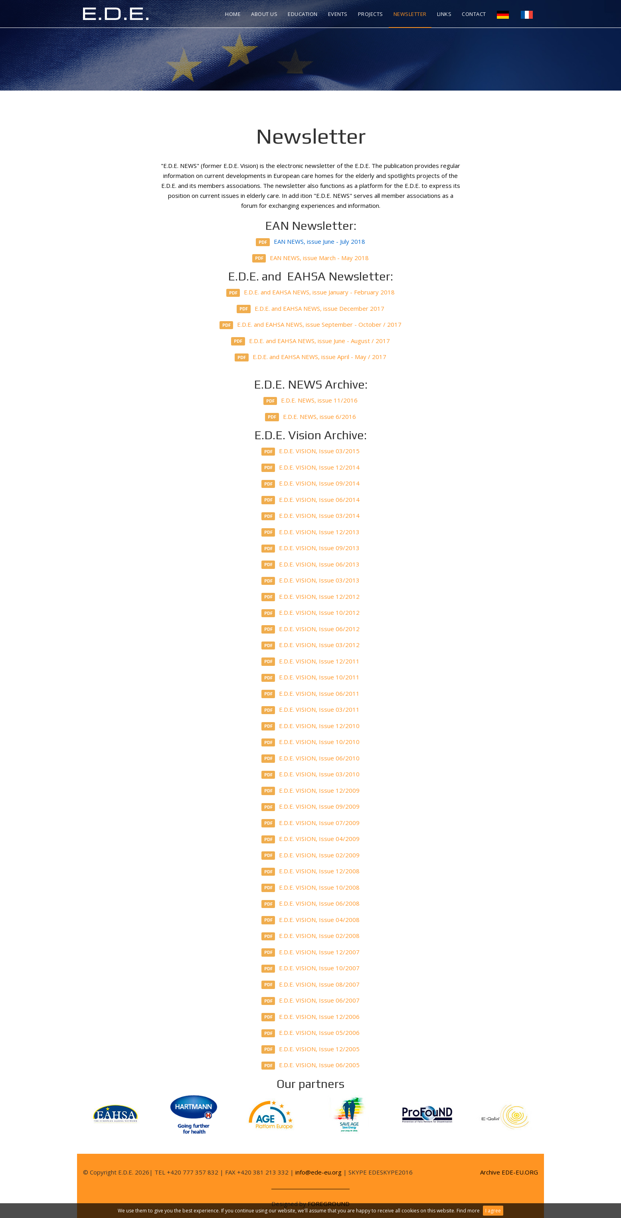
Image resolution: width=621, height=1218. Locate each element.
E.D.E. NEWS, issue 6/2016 (310, 417)
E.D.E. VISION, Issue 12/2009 (310, 790)
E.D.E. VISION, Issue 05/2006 (310, 1032)
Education (303, 14)
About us (264, 14)
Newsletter (410, 14)
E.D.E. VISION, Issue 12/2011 (310, 661)
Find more (468, 1210)
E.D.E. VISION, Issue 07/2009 (310, 823)
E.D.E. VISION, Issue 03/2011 (310, 709)
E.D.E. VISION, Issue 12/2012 (310, 596)
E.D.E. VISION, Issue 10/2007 (310, 968)
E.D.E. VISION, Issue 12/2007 (310, 952)
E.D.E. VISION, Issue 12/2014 (310, 467)
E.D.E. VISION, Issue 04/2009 (310, 839)
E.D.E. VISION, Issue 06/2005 (310, 1065)
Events (338, 14)
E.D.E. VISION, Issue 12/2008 (310, 871)
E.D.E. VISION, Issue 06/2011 (310, 693)
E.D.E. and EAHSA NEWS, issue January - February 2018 (310, 292)
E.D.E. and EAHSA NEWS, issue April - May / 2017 (310, 357)
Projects (370, 14)
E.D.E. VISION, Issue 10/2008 (310, 887)
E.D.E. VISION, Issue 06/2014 (310, 499)
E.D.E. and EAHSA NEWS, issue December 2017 (310, 308)
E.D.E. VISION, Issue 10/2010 (310, 742)
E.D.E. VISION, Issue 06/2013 (310, 564)
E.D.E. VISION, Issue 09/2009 (310, 806)
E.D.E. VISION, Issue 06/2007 (310, 1000)
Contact (474, 14)
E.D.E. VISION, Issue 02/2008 (310, 936)
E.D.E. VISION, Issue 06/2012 (310, 629)
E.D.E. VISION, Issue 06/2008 (310, 903)
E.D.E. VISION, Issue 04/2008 (310, 920)
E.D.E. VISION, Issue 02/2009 (310, 855)
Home (233, 14)
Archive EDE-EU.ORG (509, 1172)
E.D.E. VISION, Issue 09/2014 (310, 483)
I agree (493, 1210)
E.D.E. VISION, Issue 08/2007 (310, 984)
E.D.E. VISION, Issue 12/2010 (310, 726)
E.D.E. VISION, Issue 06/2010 (310, 758)
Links (444, 14)
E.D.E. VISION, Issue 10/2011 (310, 677)
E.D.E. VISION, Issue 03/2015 (310, 451)
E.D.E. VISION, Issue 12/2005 (310, 1049)
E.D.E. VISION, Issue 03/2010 (310, 774)
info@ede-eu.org (318, 1172)
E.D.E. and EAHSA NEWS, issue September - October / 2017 (311, 324)
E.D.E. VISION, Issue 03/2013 (310, 580)
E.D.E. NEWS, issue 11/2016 (310, 400)
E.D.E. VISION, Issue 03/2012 (310, 645)
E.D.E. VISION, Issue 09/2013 (310, 548)
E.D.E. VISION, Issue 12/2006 (310, 1017)
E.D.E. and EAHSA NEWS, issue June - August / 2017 (310, 341)
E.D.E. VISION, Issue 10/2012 (310, 612)
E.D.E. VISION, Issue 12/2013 (310, 532)
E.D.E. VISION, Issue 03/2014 (310, 515)
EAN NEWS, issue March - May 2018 (310, 258)
